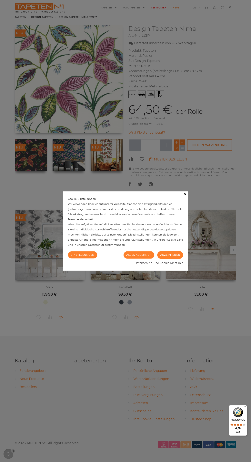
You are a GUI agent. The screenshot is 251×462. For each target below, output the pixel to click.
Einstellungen (83, 254)
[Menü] (244, 407)
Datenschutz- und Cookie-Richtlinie (159, 263)
